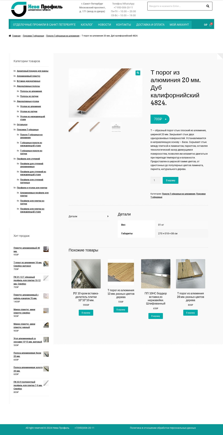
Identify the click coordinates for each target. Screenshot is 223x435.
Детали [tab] (73, 216)
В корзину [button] (86, 312)
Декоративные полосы (28, 86)
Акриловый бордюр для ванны (32, 71)
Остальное (22, 124)
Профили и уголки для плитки (32, 188)
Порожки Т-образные (33, 36)
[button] (138, 72)
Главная (16, 36)
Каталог (87, 24)
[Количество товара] (156, 180)
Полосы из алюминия (31, 91)
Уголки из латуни (28, 111)
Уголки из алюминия (30, 106)
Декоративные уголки (28, 101)
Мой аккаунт (179, 24)
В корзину (170, 180)
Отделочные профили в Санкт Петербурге (44, 24)
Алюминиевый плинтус (28, 76)
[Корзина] (208, 25)
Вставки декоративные (28, 81)
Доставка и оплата (150, 24)
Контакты (123, 24)
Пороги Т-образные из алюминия (62, 36)
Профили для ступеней (28, 159)
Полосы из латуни (29, 96)
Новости (104, 24)
